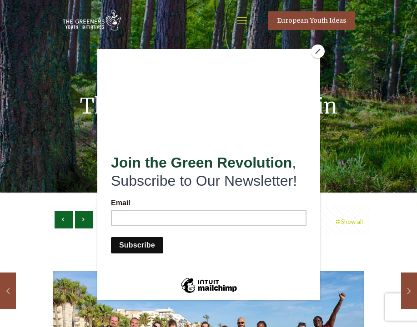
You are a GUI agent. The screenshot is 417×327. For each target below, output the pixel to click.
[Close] (318, 51)
